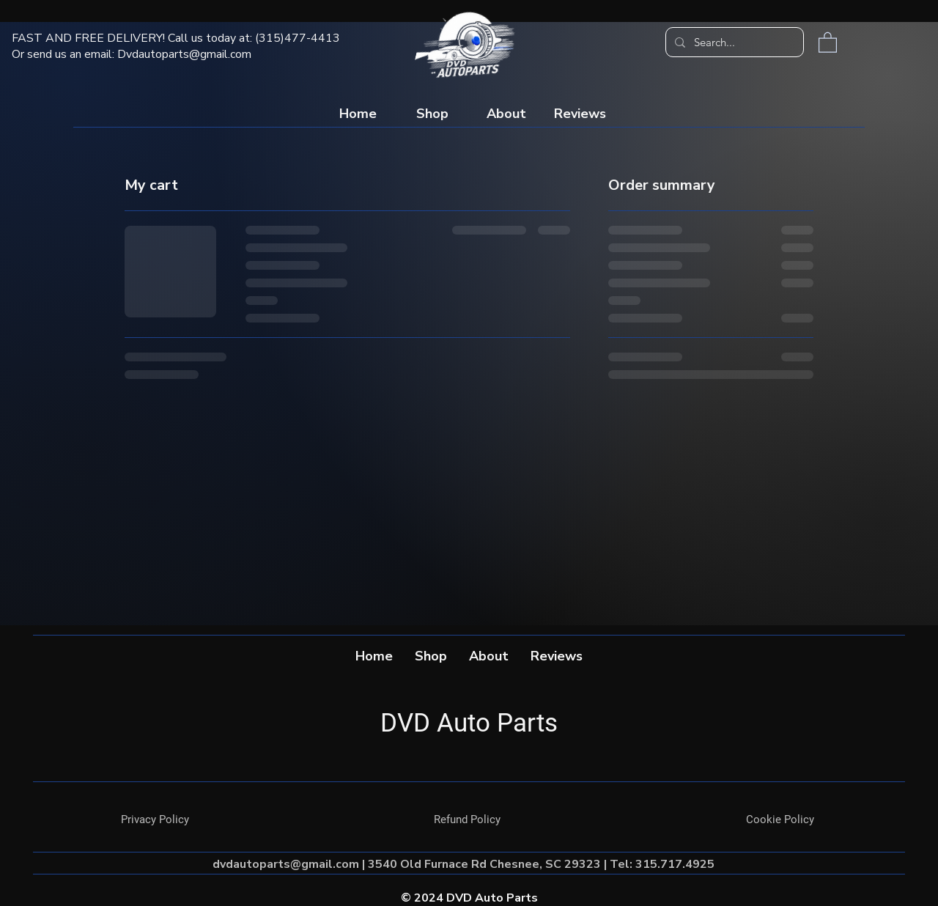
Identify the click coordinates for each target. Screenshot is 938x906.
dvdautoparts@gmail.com (286, 864)
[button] (828, 42)
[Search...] (733, 42)
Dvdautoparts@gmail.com (184, 54)
